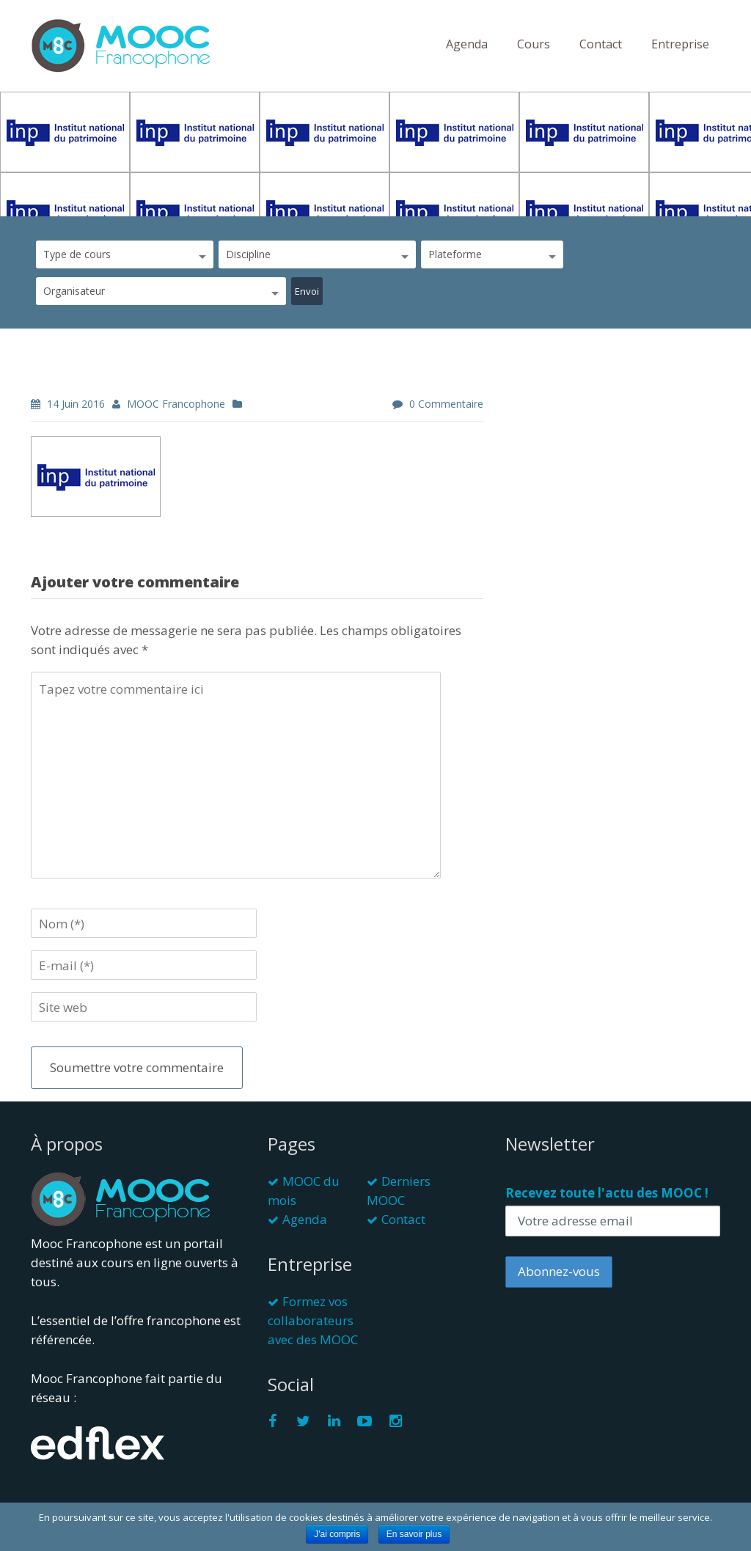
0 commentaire (446, 404)
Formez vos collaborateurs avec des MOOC (313, 1320)
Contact (600, 44)
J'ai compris (337, 1534)
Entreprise (680, 44)
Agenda (467, 44)
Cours (533, 44)
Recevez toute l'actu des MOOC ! (606, 1192)
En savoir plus (414, 1534)
